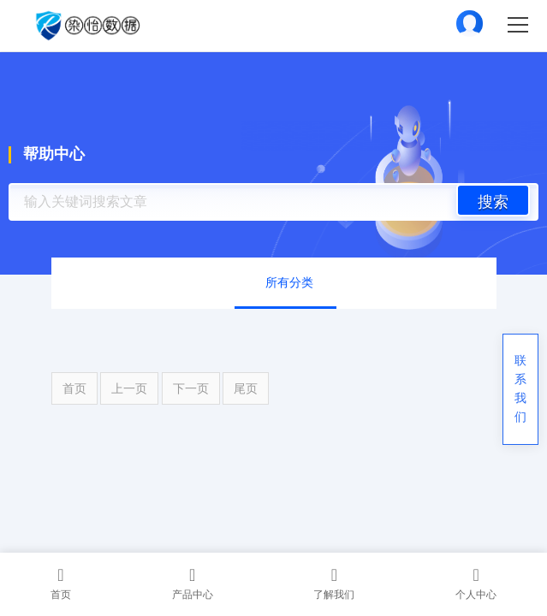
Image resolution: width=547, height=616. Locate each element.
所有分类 (289, 282)
